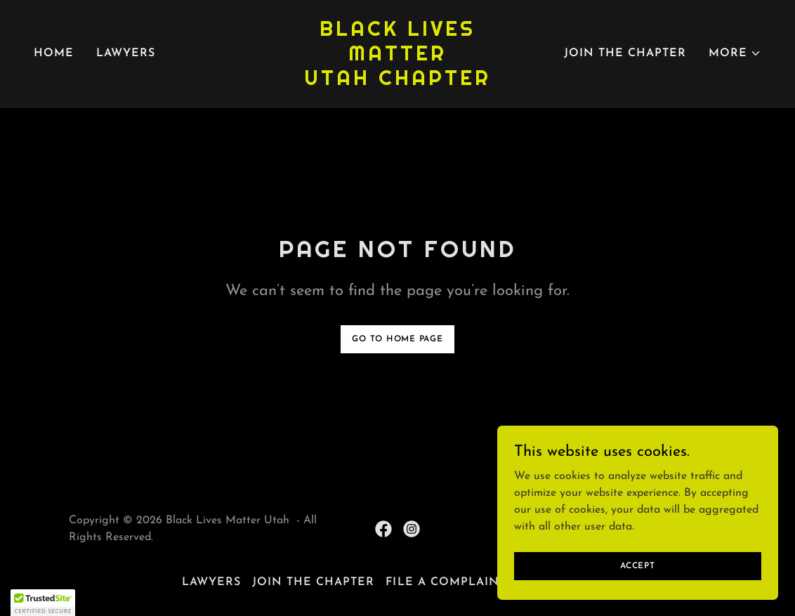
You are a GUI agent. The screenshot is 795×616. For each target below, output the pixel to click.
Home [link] (54, 53)
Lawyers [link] (125, 53)
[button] (735, 53)
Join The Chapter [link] (625, 53)
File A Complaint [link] (446, 582)
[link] (397, 82)
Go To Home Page (397, 339)
